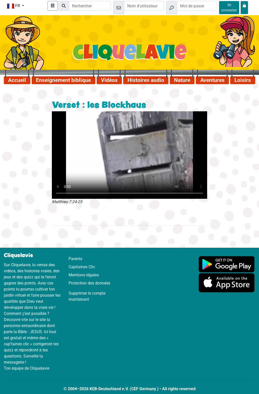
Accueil (17, 80)
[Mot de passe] (197, 6)
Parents (75, 258)
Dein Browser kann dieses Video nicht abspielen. (129, 155)
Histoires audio (145, 80)
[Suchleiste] (90, 6)
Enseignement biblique (63, 80)
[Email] (144, 6)
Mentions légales (84, 275)
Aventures (212, 80)
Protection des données (89, 283)
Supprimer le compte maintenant (87, 296)
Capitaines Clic (82, 266)
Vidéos (109, 80)
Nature (182, 80)
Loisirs (242, 80)
